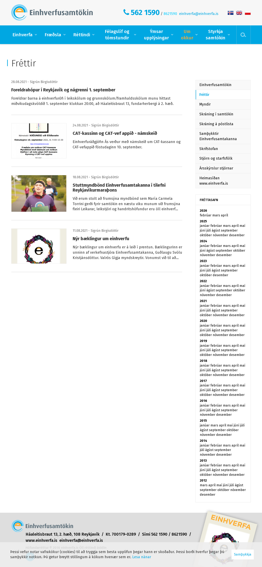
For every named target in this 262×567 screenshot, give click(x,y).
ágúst (216, 230)
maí (242, 226)
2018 (203, 361)
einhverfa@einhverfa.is (198, 13)
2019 (203, 341)
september (229, 230)
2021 (203, 301)
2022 (203, 281)
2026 (203, 210)
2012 (203, 480)
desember (237, 235)
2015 (203, 421)
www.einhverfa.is (41, 540)
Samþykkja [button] (242, 554)
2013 (203, 460)
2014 (203, 441)
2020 (203, 321)
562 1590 (145, 12)
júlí (209, 230)
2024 (203, 241)
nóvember (221, 235)
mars (216, 215)
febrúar (206, 215)
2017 (203, 381)
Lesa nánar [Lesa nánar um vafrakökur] (141, 557)
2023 (203, 261)
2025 (203, 221)
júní (203, 230)
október (206, 235)
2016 (203, 401)
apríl (224, 215)
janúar (205, 226)
